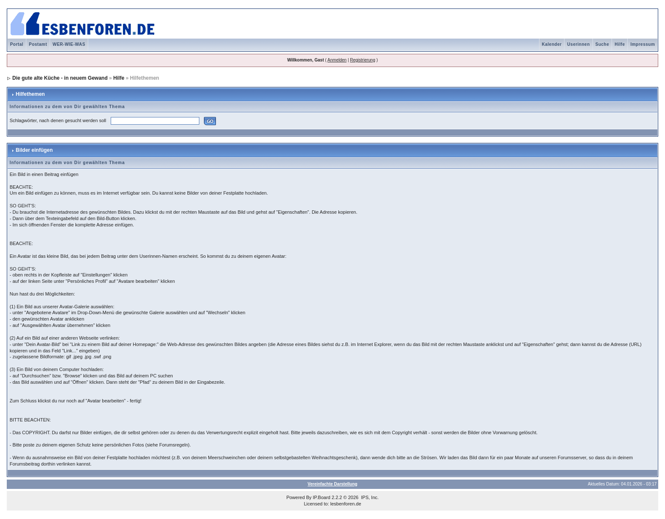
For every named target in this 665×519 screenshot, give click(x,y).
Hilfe (620, 44)
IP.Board (321, 497)
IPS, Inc (369, 497)
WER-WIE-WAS (69, 44)
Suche (602, 44)
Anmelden (336, 60)
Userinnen (578, 44)
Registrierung (362, 60)
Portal (16, 44)
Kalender (552, 44)
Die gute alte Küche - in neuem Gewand (60, 78)
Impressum (642, 44)
